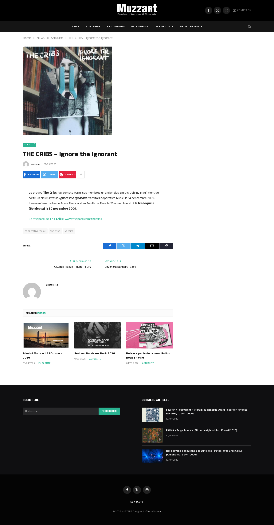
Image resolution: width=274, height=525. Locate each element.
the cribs (55, 231)
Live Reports (164, 27)
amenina (35, 164)
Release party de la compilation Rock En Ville (148, 356)
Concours (93, 27)
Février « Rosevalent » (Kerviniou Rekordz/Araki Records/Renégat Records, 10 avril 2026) (206, 412)
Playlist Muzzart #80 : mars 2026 (42, 356)
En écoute (44, 363)
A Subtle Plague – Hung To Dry (72, 267)
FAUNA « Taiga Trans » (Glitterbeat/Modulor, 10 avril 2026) (201, 430)
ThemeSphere (153, 511)
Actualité (29, 144)
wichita (69, 231)
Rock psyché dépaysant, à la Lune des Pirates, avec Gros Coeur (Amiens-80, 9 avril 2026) (204, 453)
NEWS (75, 27)
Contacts (137, 502)
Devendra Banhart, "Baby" (121, 267)
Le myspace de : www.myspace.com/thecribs (65, 219)
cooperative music (35, 231)
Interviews (139, 27)
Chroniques (116, 27)
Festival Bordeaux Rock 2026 (94, 354)
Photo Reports (191, 27)
